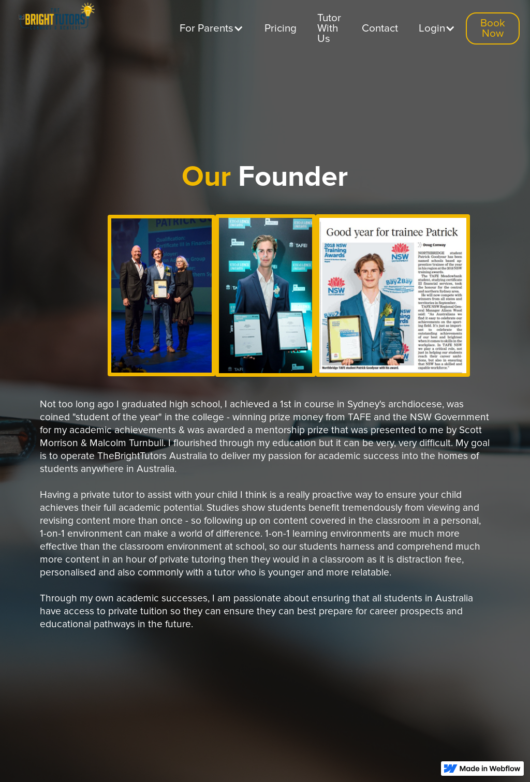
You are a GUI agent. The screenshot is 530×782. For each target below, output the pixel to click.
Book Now (492, 28)
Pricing (280, 28)
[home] (54, 19)
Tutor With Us (329, 28)
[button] (211, 28)
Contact (380, 28)
